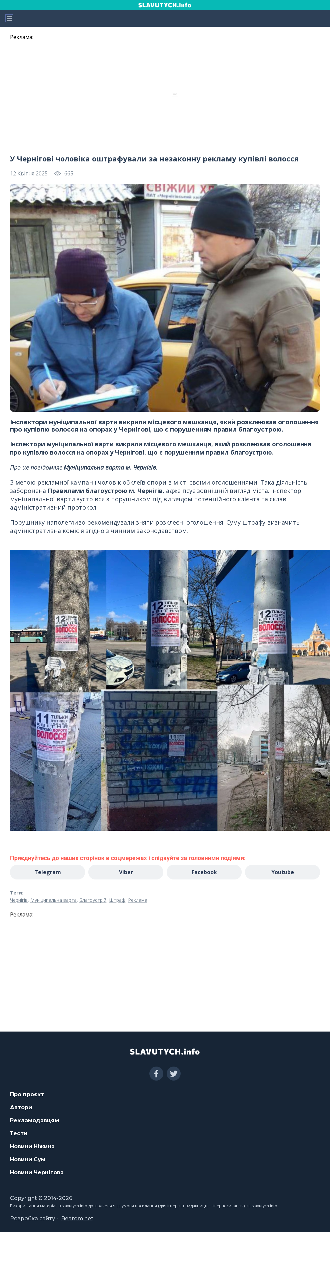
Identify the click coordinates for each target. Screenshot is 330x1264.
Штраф (117, 900)
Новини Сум (27, 1159)
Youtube (282, 872)
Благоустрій (92, 900)
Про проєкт (27, 1094)
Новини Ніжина (32, 1146)
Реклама (137, 900)
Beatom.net (77, 1218)
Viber (126, 872)
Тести (18, 1133)
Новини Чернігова (37, 1172)
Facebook (204, 872)
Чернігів (19, 900)
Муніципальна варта (53, 900)
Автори (21, 1107)
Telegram (47, 872)
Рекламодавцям (34, 1120)
